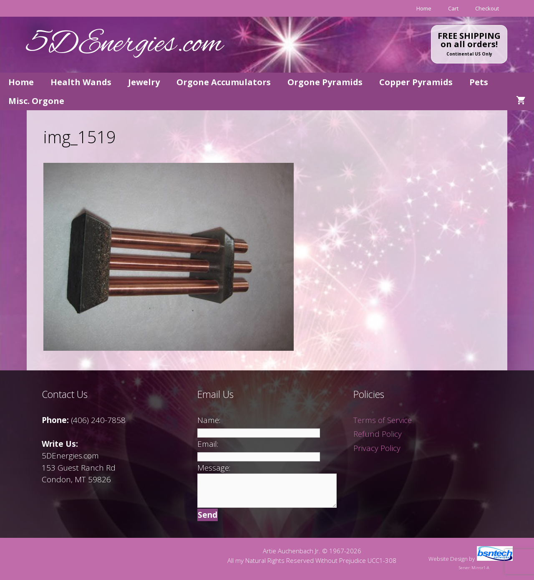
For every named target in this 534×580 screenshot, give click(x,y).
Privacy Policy (376, 448)
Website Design (448, 558)
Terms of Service (382, 420)
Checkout (487, 8)
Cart (453, 8)
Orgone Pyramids (325, 82)
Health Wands (80, 82)
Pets (478, 82)
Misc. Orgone (36, 100)
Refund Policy (377, 433)
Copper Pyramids (416, 82)
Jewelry (144, 82)
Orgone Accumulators (223, 82)
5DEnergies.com (125, 44)
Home (423, 8)
